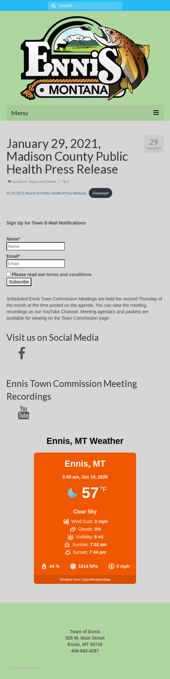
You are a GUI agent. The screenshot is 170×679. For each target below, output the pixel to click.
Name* (35, 243)
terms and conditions (69, 274)
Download (101, 193)
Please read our (49, 274)
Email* (35, 261)
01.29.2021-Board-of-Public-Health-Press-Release (46, 193)
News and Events (43, 182)
